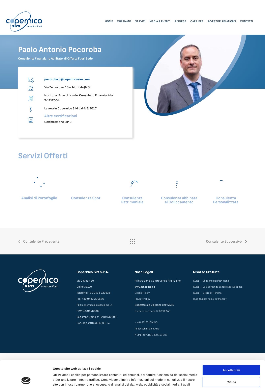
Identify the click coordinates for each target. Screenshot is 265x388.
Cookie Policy (142, 292)
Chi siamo (124, 21)
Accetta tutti (231, 345)
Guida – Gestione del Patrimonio (211, 280)
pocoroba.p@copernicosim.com (67, 79)
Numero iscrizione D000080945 (152, 311)
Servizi (140, 21)
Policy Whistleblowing (147, 328)
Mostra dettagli (64, 380)
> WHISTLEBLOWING (146, 322)
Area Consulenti (249, 4)
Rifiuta (231, 356)
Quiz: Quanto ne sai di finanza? (210, 299)
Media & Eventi (160, 21)
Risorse (180, 21)
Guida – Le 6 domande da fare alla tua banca (217, 286)
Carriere (196, 21)
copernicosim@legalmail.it (97, 305)
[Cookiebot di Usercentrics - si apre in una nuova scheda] (26, 380)
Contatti (246, 21)
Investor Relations (221, 21)
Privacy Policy (142, 299)
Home (109, 21)
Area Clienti (228, 4)
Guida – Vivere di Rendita (207, 292)
